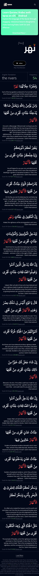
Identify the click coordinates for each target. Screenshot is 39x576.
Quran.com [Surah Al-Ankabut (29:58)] (21, 355)
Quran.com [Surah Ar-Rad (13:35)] (18, 549)
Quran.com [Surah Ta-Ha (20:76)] (18, 451)
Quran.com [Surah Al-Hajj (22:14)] (18, 425)
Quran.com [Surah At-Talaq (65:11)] (19, 140)
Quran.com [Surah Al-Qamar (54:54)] (20, 226)
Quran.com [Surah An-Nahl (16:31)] (19, 480)
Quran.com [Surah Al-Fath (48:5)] (18, 257)
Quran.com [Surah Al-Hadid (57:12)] (19, 209)
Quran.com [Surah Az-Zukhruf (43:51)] (21, 324)
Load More (19, 555)
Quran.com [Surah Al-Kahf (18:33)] (19, 98)
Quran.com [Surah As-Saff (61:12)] (19, 176)
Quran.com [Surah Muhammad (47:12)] (22, 295)
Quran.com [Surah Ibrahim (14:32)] (19, 518)
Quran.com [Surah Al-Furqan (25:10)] (20, 391)
